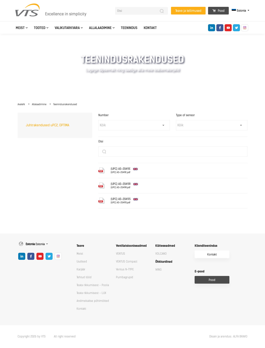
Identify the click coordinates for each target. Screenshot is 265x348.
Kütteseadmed (165, 246)
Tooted (39, 28)
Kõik (103, 125)
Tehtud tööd (84, 277)
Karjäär (81, 269)
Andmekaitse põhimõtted (93, 301)
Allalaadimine (100, 28)
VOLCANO (161, 253)
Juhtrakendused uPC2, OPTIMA (47, 125)
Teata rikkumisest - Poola (93, 285)
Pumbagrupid (124, 277)
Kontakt (150, 28)
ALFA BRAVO (240, 336)
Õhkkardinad (163, 262)
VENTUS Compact (126, 261)
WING (158, 269)
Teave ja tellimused (188, 11)
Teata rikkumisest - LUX (91, 293)
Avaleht (21, 104)
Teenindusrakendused (65, 104)
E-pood (199, 271)
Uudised (82, 261)
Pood (218, 11)
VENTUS (120, 253)
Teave (80, 246)
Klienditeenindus (206, 246)
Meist (20, 28)
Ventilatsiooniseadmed (131, 246)
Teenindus (129, 28)
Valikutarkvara (67, 28)
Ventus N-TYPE (125, 269)
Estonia (239, 10)
